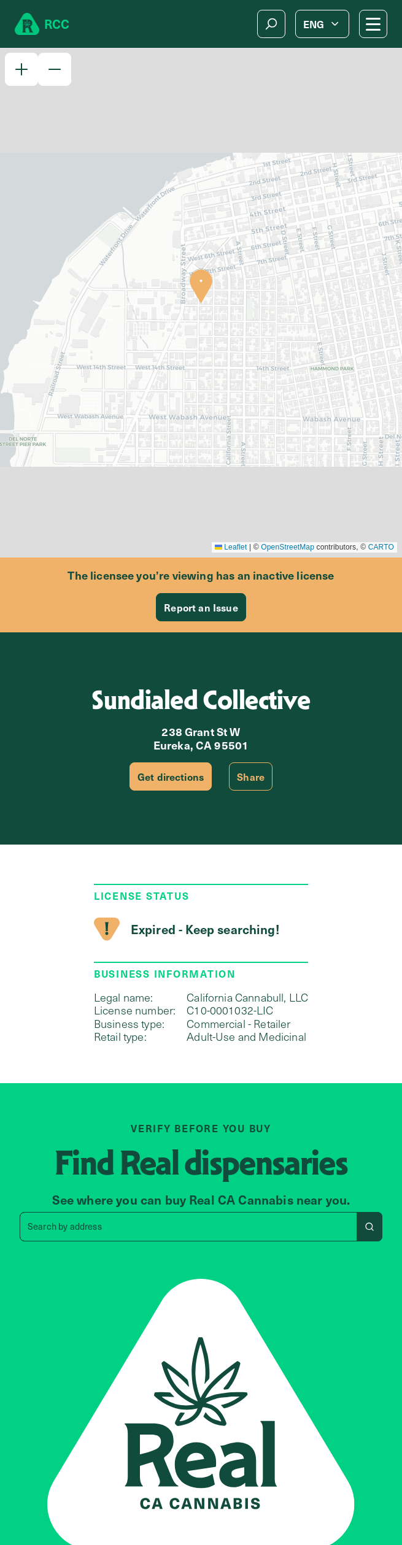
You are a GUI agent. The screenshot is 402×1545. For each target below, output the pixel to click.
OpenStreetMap (287, 547)
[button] (21, 69)
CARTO (381, 547)
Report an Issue (201, 607)
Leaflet (231, 547)
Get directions (170, 776)
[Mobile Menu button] (373, 24)
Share (251, 776)
